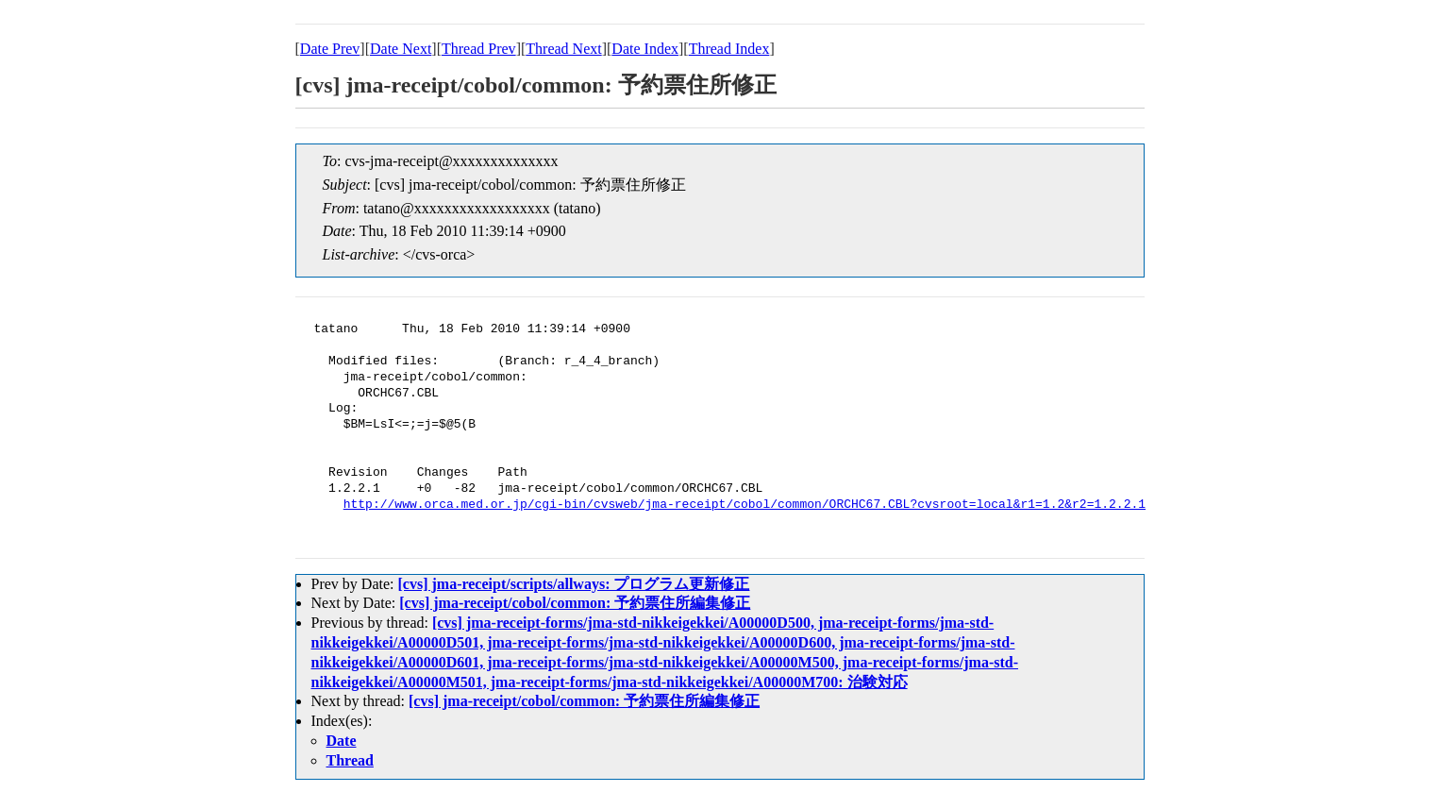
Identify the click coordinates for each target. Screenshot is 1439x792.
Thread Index (729, 49)
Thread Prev (479, 49)
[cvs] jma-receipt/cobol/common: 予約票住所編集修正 (574, 603)
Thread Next (563, 49)
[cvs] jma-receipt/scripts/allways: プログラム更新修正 (573, 584)
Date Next (400, 49)
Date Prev (330, 49)
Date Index (644, 49)
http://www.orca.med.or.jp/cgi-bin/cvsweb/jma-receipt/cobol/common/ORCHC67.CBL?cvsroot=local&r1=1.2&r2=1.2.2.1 (744, 505)
